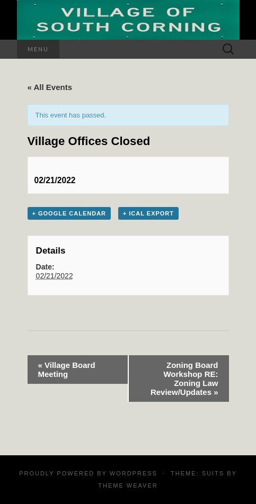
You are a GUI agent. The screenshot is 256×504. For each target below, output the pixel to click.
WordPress (133, 473)
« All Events (50, 87)
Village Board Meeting (66, 370)
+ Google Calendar (69, 213)
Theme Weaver (127, 485)
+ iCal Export (148, 213)
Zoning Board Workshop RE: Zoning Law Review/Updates (184, 379)
